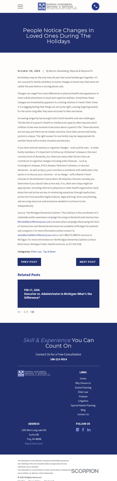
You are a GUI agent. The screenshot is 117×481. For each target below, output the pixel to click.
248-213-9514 (58, 359)
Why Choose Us (83, 383)
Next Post (88, 261)
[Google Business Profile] (77, 429)
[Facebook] (83, 429)
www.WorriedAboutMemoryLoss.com (37, 235)
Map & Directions (34, 443)
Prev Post (29, 261)
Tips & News (49, 251)
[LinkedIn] (89, 429)
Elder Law (36, 251)
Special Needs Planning (83, 405)
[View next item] (32, 312)
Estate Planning (83, 387)
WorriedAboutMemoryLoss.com (34, 221)
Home (83, 378)
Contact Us (83, 414)
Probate (83, 396)
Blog (83, 410)
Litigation (83, 400)
